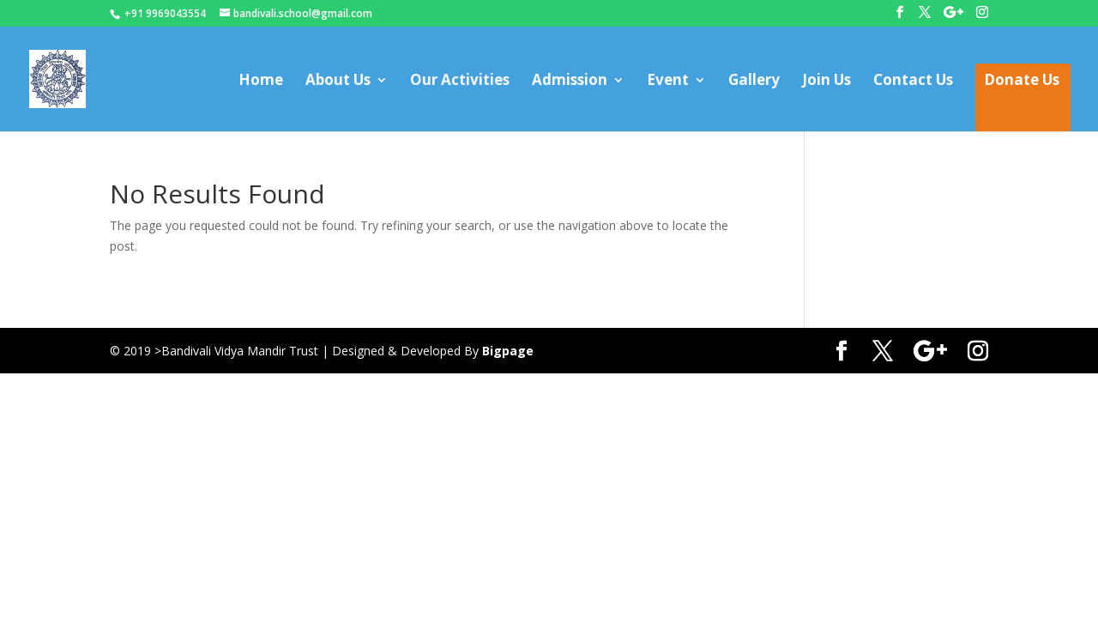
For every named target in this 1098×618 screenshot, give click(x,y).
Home (260, 81)
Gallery (754, 81)
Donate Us (1021, 81)
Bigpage (508, 350)
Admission (569, 81)
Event (668, 81)
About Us (338, 81)
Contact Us (913, 81)
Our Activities (460, 81)
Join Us (826, 81)
